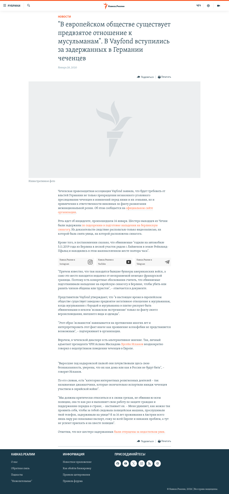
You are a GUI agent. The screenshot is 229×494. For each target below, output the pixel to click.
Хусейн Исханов (132, 344)
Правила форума (73, 481)
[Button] (145, 77)
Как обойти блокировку (77, 468)
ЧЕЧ (198, 5)
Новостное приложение (77, 462)
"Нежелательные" (21, 481)
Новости (64, 16)
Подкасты (17, 475)
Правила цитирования (76, 475)
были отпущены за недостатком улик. (139, 432)
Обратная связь (20, 468)
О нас (14, 462)
